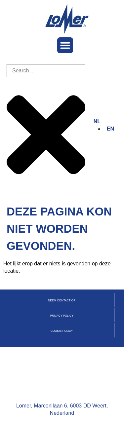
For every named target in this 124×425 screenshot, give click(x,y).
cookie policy (62, 330)
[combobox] (46, 70)
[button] (65, 45)
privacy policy (61, 315)
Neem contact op (61, 300)
